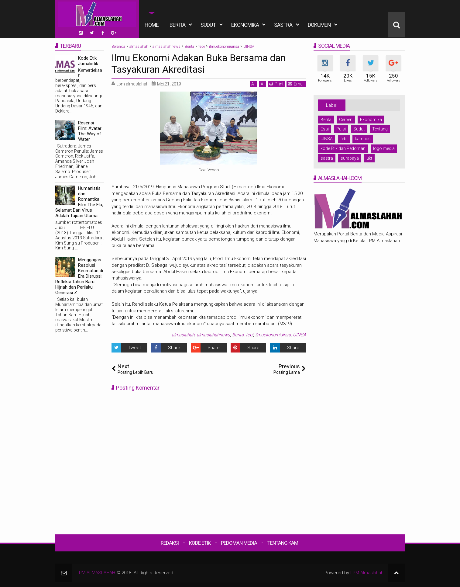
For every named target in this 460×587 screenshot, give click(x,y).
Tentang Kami (283, 543)
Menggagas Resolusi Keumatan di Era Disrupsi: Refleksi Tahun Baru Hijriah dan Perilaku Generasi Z (79, 276)
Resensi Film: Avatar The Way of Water (89, 131)
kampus (363, 138)
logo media (384, 148)
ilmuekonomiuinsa (273, 335)
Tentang (380, 129)
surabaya (350, 158)
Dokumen (319, 25)
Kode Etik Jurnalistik (88, 60)
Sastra (283, 25)
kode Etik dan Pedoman (343, 148)
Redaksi (170, 543)
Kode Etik (200, 543)
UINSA (299, 335)
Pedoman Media (239, 543)
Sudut (208, 25)
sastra (327, 158)
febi (249, 335)
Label (331, 105)
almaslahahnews (213, 335)
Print (276, 84)
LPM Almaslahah (366, 572)
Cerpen (345, 119)
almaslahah (183, 335)
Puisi (341, 129)
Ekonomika (245, 25)
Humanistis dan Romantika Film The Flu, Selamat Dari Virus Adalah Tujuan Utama (79, 202)
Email (296, 84)
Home (152, 25)
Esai (325, 129)
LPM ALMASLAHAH (96, 572)
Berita (177, 25)
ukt (369, 158)
